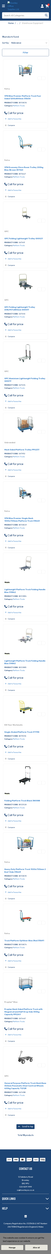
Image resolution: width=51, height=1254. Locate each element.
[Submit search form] (46, 15)
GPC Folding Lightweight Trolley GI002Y (23, 238)
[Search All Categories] (25, 15)
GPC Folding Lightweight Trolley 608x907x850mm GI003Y (19, 308)
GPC (6, 231)
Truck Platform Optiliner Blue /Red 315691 (24, 940)
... (17, 23)
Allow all (36, 1247)
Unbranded (9, 442)
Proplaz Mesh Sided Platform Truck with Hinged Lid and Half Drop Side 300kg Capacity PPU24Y (23, 1012)
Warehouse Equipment (32, 23)
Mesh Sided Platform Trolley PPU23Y (21, 449)
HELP (5, 1208)
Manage (12, 1247)
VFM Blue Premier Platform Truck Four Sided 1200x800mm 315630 (22, 97)
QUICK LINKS (9, 1198)
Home (11, 23)
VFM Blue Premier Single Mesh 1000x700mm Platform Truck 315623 (22, 519)
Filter (25, 52)
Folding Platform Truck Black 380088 (22, 800)
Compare (9, 125)
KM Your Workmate (13, 725)
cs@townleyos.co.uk (25, 1190)
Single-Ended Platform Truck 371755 (21, 732)
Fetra (7, 89)
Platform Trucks (19, 106)
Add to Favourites (12, 119)
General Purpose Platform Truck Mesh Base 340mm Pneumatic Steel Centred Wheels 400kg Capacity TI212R (25, 1086)
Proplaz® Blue (11, 1002)
